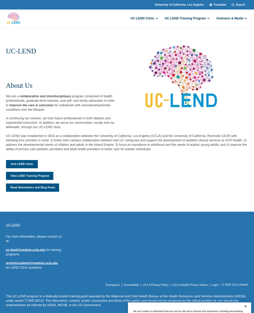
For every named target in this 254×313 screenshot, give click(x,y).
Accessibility (131, 284)
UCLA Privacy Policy (156, 284)
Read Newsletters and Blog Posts (33, 187)
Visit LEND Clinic (22, 163)
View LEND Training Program (30, 175)
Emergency (113, 284)
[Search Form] (238, 4)
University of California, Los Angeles (179, 4)
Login (214, 284)
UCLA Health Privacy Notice (190, 284)
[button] (218, 4)
